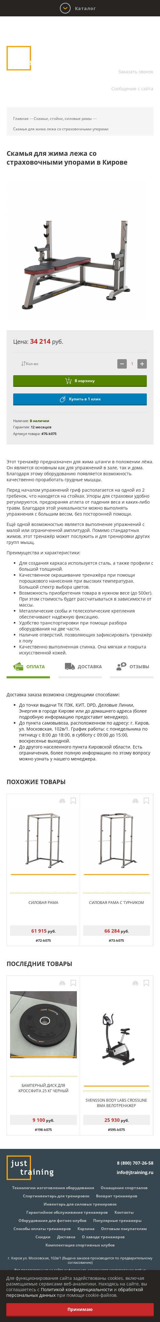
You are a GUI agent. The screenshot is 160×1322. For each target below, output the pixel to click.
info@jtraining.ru (135, 81)
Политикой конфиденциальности (77, 1289)
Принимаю (80, 1309)
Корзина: (141, 29)
